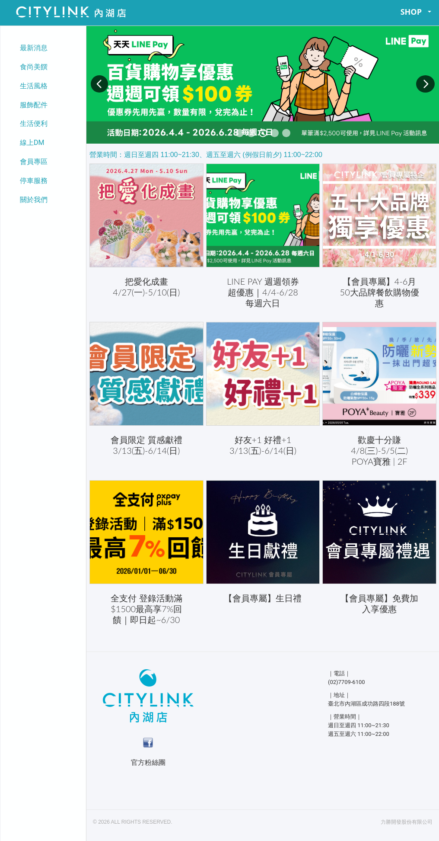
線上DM (32, 142)
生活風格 (34, 86)
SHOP (416, 11)
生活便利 (34, 123)
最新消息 (34, 48)
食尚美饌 (34, 67)
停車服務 (34, 181)
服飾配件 (34, 105)
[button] (99, 84)
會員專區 (34, 161)
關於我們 (34, 200)
